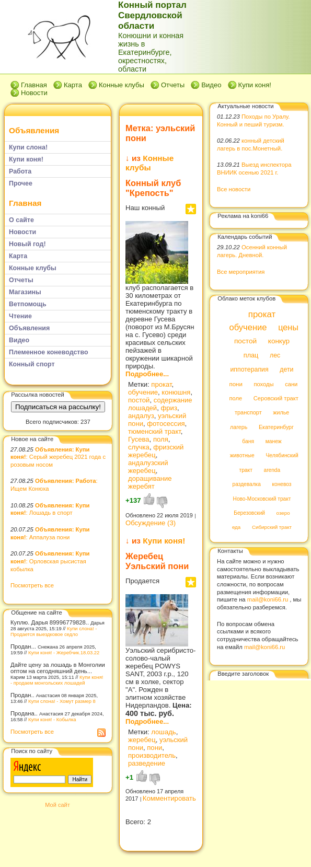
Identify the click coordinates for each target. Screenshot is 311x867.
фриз (168, 408)
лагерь (238, 427)
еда (236, 527)
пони (154, 748)
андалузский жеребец (148, 467)
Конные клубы (121, 85)
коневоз (282, 485)
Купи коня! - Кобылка (52, 719)
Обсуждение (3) (150, 523)
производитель (152, 755)
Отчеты (173, 85)
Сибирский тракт (272, 527)
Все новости (233, 189)
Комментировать (169, 798)
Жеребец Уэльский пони (157, 561)
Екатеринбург (276, 427)
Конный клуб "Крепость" (153, 188)
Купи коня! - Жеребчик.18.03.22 (63, 652)
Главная (34, 85)
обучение (143, 392)
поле (235, 398)
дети (286, 370)
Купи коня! (254, 85)
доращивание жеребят (150, 482)
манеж (274, 441)
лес (275, 355)
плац (251, 355)
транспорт (248, 413)
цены (288, 327)
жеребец (142, 740)
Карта (73, 85)
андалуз (141, 416)
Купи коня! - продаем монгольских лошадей (56, 680)
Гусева (138, 439)
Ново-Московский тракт (262, 499)
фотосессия (166, 423)
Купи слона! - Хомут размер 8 (62, 701)
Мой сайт (57, 805)
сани (291, 384)
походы (263, 384)
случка (138, 447)
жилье (281, 413)
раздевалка (247, 485)
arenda (272, 470)
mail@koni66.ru (267, 599)
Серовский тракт (276, 398)
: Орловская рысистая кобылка (49, 561)
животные (242, 456)
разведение (146, 763)
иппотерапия (249, 370)
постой (138, 400)
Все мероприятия (240, 272)
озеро (283, 513)
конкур (279, 341)
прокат (161, 384)
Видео (211, 85)
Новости (34, 93)
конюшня (176, 392)
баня (248, 441)
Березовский (249, 513)
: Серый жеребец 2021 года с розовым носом (58, 457)
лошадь (163, 732)
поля (160, 439)
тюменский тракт (154, 431)
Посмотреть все (32, 585)
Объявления (34, 130)
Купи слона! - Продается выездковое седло (53, 631)
